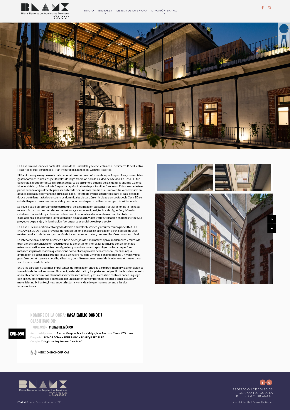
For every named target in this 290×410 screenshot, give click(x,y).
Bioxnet (269, 402)
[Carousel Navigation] (268, 224)
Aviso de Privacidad (242, 402)
